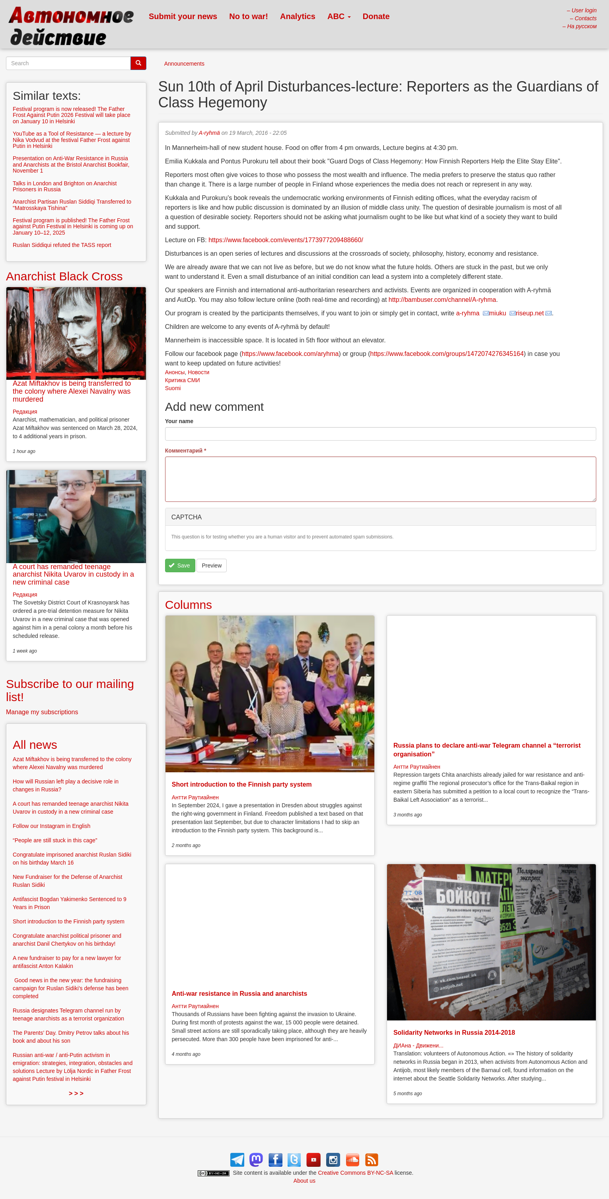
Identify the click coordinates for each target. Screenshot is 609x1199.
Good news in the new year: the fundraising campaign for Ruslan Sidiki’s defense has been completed (70, 988)
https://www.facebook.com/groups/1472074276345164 (447, 353)
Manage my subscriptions (42, 712)
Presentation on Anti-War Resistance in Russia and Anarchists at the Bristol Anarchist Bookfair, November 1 (71, 164)
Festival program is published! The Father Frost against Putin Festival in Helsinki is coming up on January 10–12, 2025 (73, 226)
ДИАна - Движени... (418, 1045)
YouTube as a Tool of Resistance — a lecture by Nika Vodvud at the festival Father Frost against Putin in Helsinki (72, 139)
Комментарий (185, 450)
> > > (76, 1093)
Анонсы (175, 372)
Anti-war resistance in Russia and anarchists (239, 993)
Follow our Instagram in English (51, 826)
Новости (198, 372)
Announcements (184, 63)
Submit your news (183, 16)
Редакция (25, 411)
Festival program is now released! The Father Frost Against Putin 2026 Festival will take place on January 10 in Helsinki (71, 115)
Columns (188, 604)
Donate (376, 16)
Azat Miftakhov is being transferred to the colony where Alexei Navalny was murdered (72, 391)
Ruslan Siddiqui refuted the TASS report (62, 245)
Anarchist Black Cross (64, 276)
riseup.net (530, 313)
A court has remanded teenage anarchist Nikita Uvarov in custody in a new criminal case (73, 575)
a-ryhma (468, 313)
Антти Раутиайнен (195, 797)
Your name (179, 421)
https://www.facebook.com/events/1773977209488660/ (285, 240)
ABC (339, 16)
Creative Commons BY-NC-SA (355, 1173)
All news (35, 744)
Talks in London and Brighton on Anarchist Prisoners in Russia (65, 186)
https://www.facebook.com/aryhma (290, 353)
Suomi (173, 388)
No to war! (248, 16)
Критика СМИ (182, 380)
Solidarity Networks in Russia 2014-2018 (454, 1032)
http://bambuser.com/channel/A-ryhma (442, 299)
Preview (212, 565)
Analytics (297, 16)
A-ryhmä (209, 133)
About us (304, 1181)
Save (179, 565)
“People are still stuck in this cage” (55, 840)
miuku (498, 313)
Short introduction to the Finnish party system (242, 784)
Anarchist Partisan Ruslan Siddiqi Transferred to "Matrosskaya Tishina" (72, 204)
